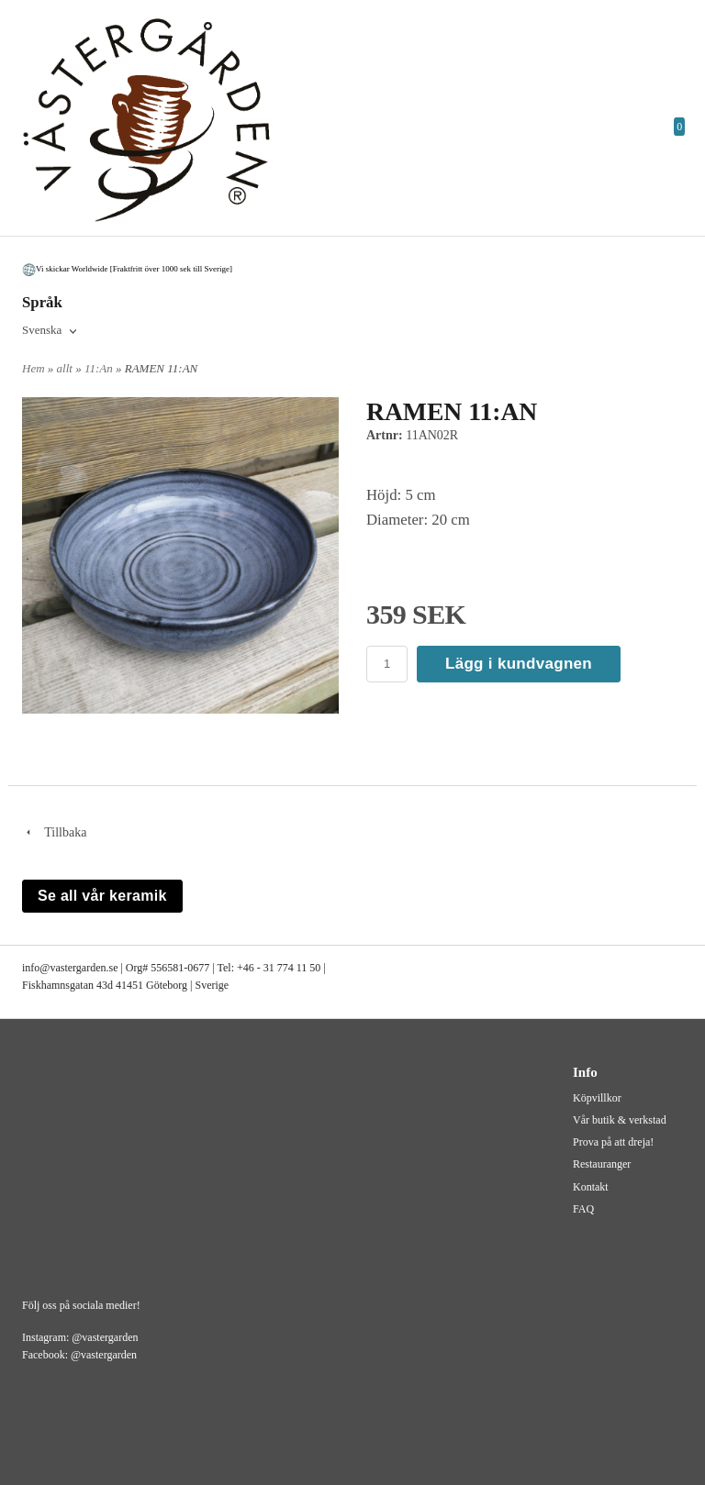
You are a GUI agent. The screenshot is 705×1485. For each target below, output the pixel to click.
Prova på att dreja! (613, 1142)
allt (66, 368)
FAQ (583, 1208)
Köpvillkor (597, 1098)
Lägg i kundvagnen (518, 663)
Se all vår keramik (102, 895)
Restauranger (602, 1164)
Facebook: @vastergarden (79, 1354)
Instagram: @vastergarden (80, 1337)
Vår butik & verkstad (619, 1120)
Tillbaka (54, 832)
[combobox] (51, 331)
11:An (100, 368)
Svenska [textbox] (42, 330)
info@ (36, 967)
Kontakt (591, 1186)
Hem (33, 368)
